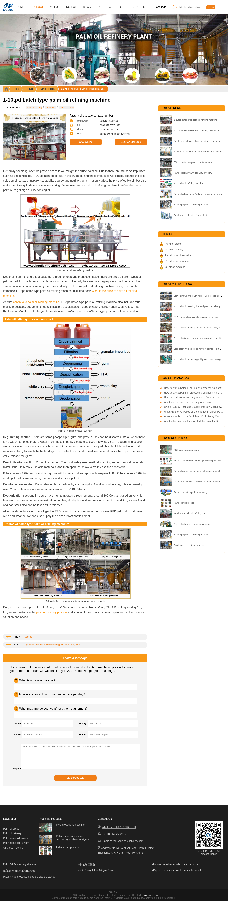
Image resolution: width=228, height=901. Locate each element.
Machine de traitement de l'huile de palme (175, 864)
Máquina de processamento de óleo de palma (29, 876)
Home (20, 7)
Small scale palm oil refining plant (190, 513)
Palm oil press (173, 243)
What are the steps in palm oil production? (187, 402)
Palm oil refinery (47, 89)
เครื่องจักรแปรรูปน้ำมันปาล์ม (19, 871)
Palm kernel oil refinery (178, 261)
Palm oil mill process (184, 503)
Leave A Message (131, 142)
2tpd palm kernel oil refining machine (192, 524)
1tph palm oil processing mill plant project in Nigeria (199, 359)
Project (70, 7)
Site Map (114, 892)
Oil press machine (175, 267)
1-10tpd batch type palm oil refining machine (83, 89)
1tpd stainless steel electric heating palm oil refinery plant (52, 644)
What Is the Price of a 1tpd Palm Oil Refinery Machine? (195, 416)
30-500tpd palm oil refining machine (191, 204)
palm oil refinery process (51, 612)
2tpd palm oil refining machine (188, 183)
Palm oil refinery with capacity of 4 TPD (193, 173)
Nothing (28, 637)
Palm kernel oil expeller (178, 255)
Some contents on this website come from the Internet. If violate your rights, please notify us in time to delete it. (114, 898)
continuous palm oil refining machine (36, 302)
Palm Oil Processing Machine (19, 864)
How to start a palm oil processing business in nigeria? (194, 392)
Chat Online (86, 142)
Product (37, 7)
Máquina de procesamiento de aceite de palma (178, 870)
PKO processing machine (186, 450)
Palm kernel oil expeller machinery (191, 492)
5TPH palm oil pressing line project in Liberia (196, 317)
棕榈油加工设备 (86, 864)
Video (54, 7)
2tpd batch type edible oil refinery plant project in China (201, 349)
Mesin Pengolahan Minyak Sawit (95, 870)
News (87, 7)
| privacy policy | (150, 895)
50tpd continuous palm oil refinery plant (193, 162)
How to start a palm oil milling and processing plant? (193, 388)
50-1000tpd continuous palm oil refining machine (198, 151)
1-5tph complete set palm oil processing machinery (199, 460)
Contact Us (137, 7)
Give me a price (66, 107)
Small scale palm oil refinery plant (190, 215)
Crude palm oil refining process (189, 545)
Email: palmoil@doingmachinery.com (122, 841)
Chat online (50, 107)
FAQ (99, 7)
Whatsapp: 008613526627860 (119, 827)
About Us (115, 7)
